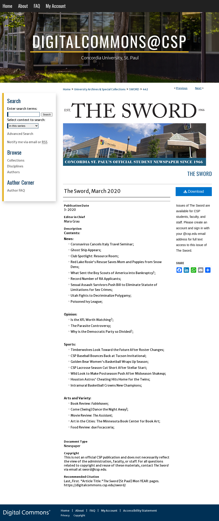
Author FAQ (16, 190)
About (79, 510)
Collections (15, 160)
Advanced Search (20, 134)
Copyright (79, 515)
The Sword (199, 173)
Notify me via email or (27, 142)
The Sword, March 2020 (92, 191)
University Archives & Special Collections (100, 89)
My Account (109, 510)
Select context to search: (26, 120)
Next (198, 88)
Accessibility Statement (140, 510)
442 (145, 89)
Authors (13, 172)
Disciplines (15, 166)
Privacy (65, 515)
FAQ (92, 510)
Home (67, 89)
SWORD (134, 89)
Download (194, 191)
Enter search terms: (22, 109)
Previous (181, 88)
